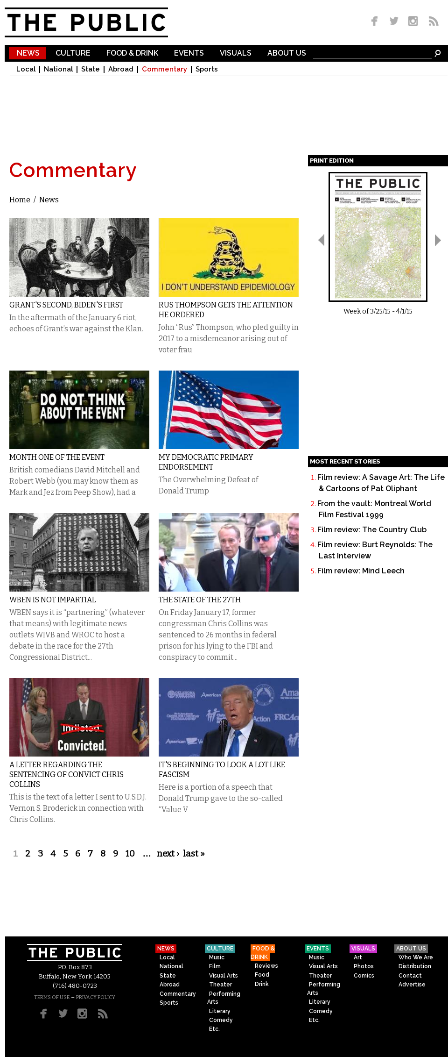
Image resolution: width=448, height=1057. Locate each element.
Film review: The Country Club (372, 529)
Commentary (164, 69)
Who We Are (416, 957)
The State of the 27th (200, 599)
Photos (364, 966)
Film (215, 966)
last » (194, 854)
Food (262, 974)
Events (189, 53)
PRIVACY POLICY (95, 997)
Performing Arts (223, 998)
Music (216, 957)
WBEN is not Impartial (52, 599)
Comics (364, 975)
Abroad (120, 69)
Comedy (221, 1020)
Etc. (214, 1029)
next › (168, 854)
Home (19, 199)
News (28, 53)
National (58, 69)
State (90, 69)
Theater (220, 984)
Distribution (415, 966)
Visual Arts (223, 975)
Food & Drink (132, 53)
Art (358, 957)
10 (130, 854)
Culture (73, 53)
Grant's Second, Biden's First (66, 304)
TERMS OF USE (52, 997)
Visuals (236, 53)
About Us (286, 53)
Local (25, 69)
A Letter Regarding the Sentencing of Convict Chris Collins (66, 774)
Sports (207, 69)
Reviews (266, 966)
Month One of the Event (57, 457)
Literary (220, 1011)
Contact (410, 975)
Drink (262, 984)
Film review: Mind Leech (361, 570)
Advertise (412, 984)
